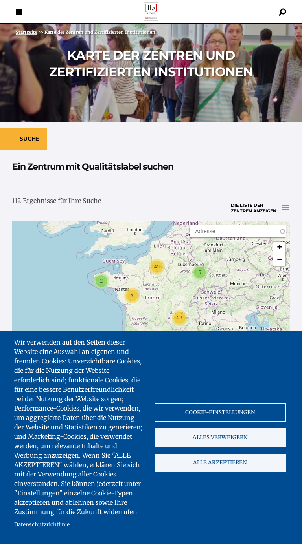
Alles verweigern (220, 437)
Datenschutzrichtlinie (42, 524)
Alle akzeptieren (220, 463)
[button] (200, 272)
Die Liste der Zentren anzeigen (253, 202)
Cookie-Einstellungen (220, 412)
